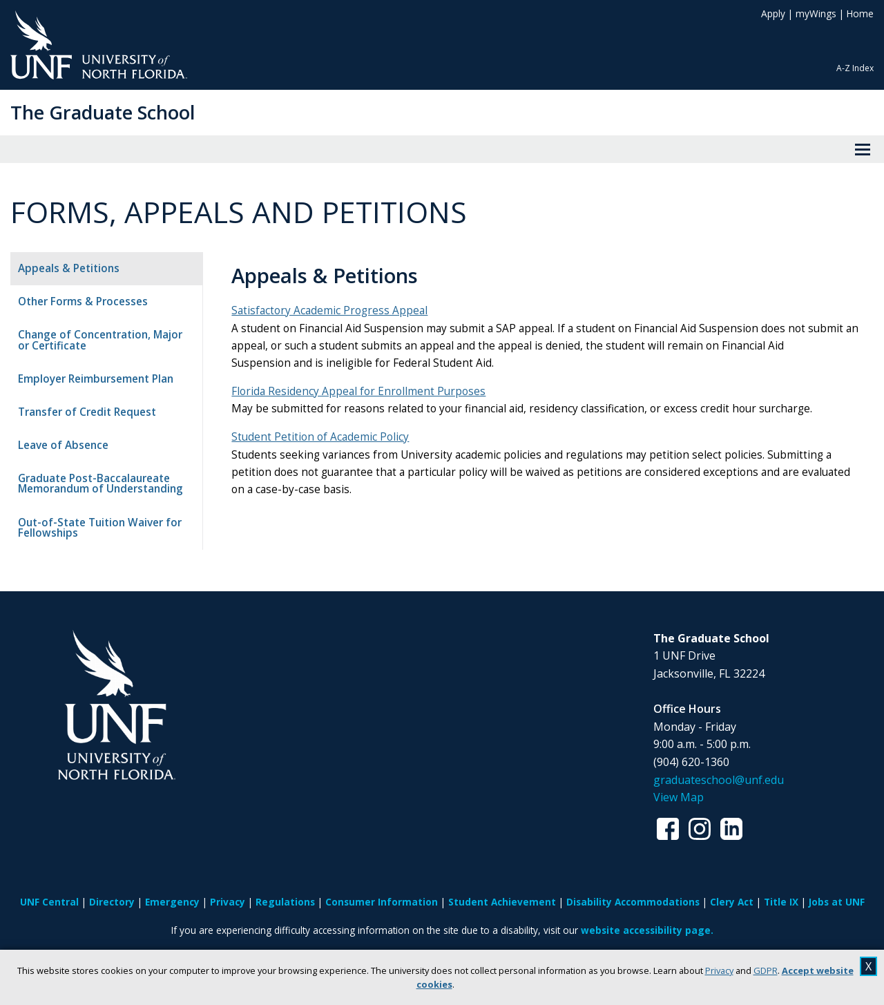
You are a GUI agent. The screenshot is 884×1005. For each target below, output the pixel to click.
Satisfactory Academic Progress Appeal (336, 310)
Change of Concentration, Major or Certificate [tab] (107, 339)
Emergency (172, 901)
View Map (678, 797)
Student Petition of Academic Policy (326, 437)
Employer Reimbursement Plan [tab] (95, 379)
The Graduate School (102, 112)
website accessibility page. (647, 930)
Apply (773, 13)
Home (860, 13)
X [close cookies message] (868, 966)
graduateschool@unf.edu (718, 779)
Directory (112, 901)
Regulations (285, 901)
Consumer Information (381, 901)
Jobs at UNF (837, 901)
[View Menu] (863, 149)
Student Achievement (502, 901)
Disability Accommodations (633, 901)
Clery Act (731, 901)
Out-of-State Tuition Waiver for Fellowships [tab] (100, 527)
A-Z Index (855, 68)
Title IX (781, 901)
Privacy (719, 970)
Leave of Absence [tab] (63, 445)
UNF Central (49, 901)
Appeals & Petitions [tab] (68, 268)
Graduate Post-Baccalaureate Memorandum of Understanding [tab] (100, 483)
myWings (816, 13)
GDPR (765, 970)
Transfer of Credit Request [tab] (87, 412)
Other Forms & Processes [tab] (83, 301)
